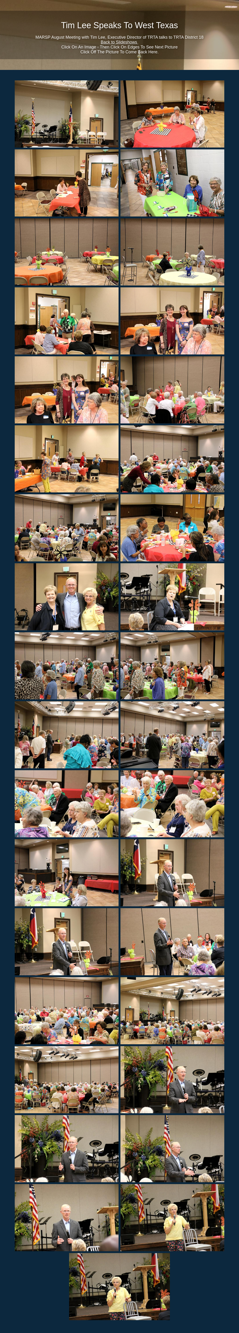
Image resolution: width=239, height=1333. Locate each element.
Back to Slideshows (119, 42)
